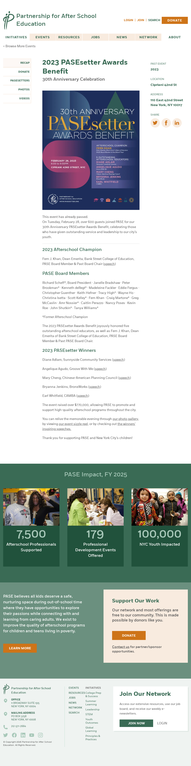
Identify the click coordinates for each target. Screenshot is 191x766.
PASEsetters (20, 80)
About (175, 37)
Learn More (20, 648)
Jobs (95, 37)
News (122, 37)
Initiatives (16, 37)
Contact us (120, 647)
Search (154, 20)
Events (42, 37)
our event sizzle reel (73, 424)
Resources (69, 37)
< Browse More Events (19, 46)
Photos (24, 89)
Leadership (92, 709)
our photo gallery (125, 419)
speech (109, 264)
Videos (24, 98)
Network (148, 37)
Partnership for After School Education (56, 20)
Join (140, 20)
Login (128, 20)
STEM (89, 714)
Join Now (136, 723)
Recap (25, 63)
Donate (174, 20)
